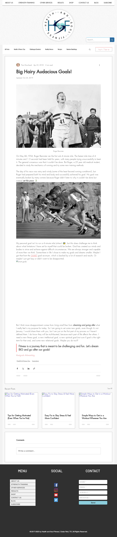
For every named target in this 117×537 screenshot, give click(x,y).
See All (110, 388)
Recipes (60, 49)
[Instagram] (56, 490)
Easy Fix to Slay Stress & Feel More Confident (58, 417)
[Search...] (96, 40)
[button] (46, 3)
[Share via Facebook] (17, 368)
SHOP (13, 494)
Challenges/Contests (35, 49)
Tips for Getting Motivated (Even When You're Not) (19, 417)
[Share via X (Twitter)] (23, 368)
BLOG (13, 501)
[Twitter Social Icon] (56, 500)
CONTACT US (16, 498)
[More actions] (99, 65)
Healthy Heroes (49, 49)
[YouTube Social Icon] (56, 495)
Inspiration (35, 361)
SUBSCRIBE (15, 504)
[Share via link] (34, 368)
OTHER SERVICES (18, 488)
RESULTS (14, 491)
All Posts (7, 49)
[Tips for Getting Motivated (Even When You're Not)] (21, 402)
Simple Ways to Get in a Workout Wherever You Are (94, 417)
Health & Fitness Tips (19, 49)
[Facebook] (56, 485)
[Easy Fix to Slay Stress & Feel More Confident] (58, 402)
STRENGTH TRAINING (19, 484)
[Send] (93, 503)
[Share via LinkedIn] (28, 368)
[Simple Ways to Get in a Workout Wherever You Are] (95, 402)
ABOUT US (15, 481)
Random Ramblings (72, 49)
